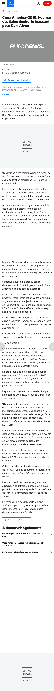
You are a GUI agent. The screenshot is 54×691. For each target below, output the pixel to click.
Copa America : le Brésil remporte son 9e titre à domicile (23, 544)
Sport (16, 11)
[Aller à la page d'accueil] (10, 3)
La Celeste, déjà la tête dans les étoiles (20, 552)
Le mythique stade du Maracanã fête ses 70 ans (22, 534)
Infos (9, 11)
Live (47, 3)
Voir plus (5, 95)
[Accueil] (3, 11)
